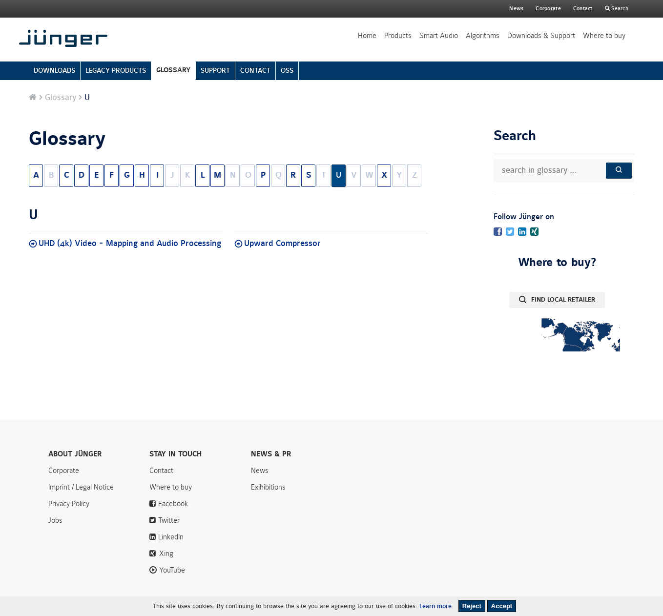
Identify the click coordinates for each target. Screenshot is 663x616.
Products (398, 35)
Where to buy (604, 35)
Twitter (169, 520)
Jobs (55, 520)
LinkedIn (171, 537)
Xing (166, 553)
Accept (501, 606)
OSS (287, 70)
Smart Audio (438, 35)
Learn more (435, 606)
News (516, 8)
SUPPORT (215, 70)
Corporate (63, 470)
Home (367, 35)
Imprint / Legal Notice (81, 487)
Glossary (60, 98)
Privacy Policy (68, 503)
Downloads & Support (541, 35)
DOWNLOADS (54, 70)
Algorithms (482, 35)
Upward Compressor (282, 243)
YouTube (172, 570)
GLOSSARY (173, 70)
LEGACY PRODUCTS (115, 70)
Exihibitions (268, 487)
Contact (583, 8)
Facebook (173, 503)
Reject (471, 606)
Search (619, 8)
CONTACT (255, 70)
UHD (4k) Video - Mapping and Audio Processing (130, 243)
